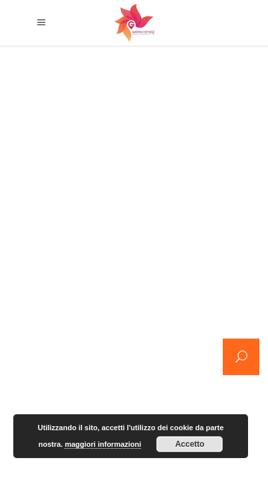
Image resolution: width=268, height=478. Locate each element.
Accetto (189, 444)
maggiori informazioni (103, 444)
